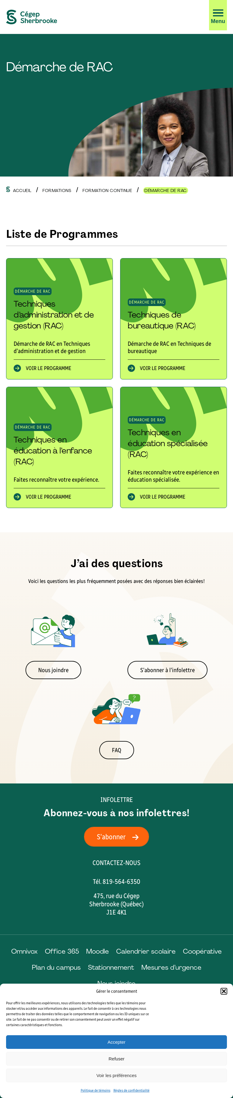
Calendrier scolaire (146, 951)
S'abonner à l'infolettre (167, 670)
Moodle (97, 951)
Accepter (116, 1042)
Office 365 (62, 951)
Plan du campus (56, 967)
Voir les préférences (116, 1075)
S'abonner (119, 836)
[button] (224, 991)
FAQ (116, 750)
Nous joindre (53, 670)
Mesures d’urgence (171, 967)
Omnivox (24, 951)
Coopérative (202, 951)
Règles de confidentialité (131, 1090)
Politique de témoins (95, 1090)
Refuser (117, 1058)
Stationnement (111, 967)
